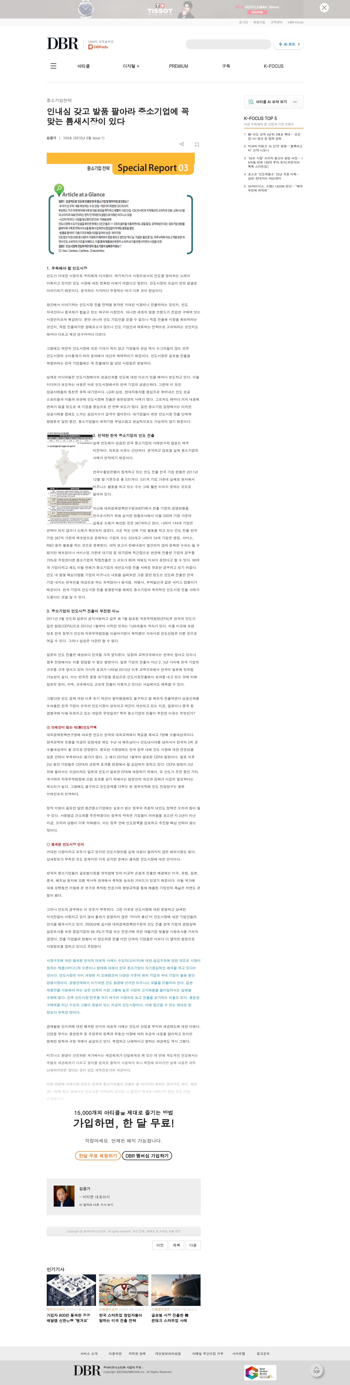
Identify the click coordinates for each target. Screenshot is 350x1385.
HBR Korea (296, 22)
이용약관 (115, 1353)
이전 (160, 1245)
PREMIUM (178, 66)
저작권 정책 (137, 1353)
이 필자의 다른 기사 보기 (96, 1204)
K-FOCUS (273, 66)
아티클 (83, 66)
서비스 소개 (89, 1353)
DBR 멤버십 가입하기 (147, 1156)
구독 (226, 66)
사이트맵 (238, 1353)
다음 (193, 1245)
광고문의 (263, 1353)
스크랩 (197, 145)
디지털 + (131, 66)
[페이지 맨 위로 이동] (317, 1371)
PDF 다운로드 (189, 145)
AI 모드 (289, 44)
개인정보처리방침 (168, 1353)
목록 (176, 1245)
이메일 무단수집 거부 (207, 1353)
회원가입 (259, 22)
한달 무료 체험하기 (98, 1156)
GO (295, 101)
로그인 (243, 22)
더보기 (182, 144)
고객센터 (277, 22)
